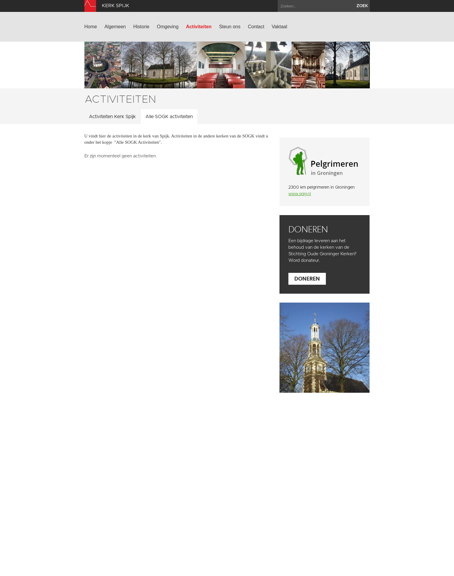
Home (90, 26)
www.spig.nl (299, 194)
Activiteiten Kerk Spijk (112, 116)
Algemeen (115, 26)
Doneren (307, 279)
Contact (256, 26)
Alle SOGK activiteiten (169, 116)
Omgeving (167, 26)
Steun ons (230, 26)
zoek (362, 6)
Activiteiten (198, 26)
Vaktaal (279, 26)
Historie (141, 26)
